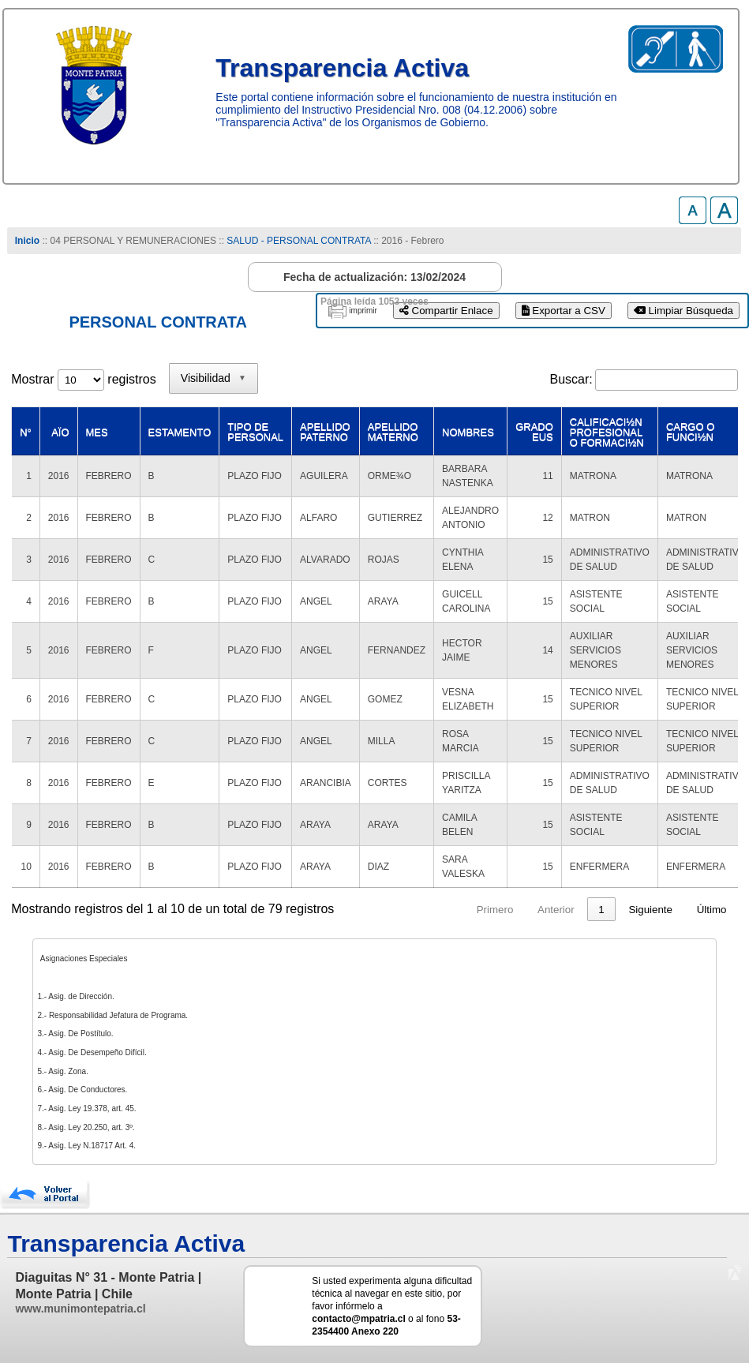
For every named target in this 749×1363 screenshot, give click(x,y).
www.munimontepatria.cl (80, 1308)
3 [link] (533, 910)
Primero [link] (366, 910)
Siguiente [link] (650, 910)
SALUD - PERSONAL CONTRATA (298, 240)
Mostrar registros (83, 379)
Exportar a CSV (563, 310)
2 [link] (503, 910)
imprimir (363, 310)
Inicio (27, 240)
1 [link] (473, 910)
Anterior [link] (428, 910)
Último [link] (712, 910)
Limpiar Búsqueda (683, 310)
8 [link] (601, 910)
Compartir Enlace (446, 310)
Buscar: (571, 379)
